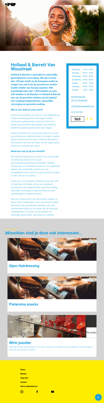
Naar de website (78, 119)
